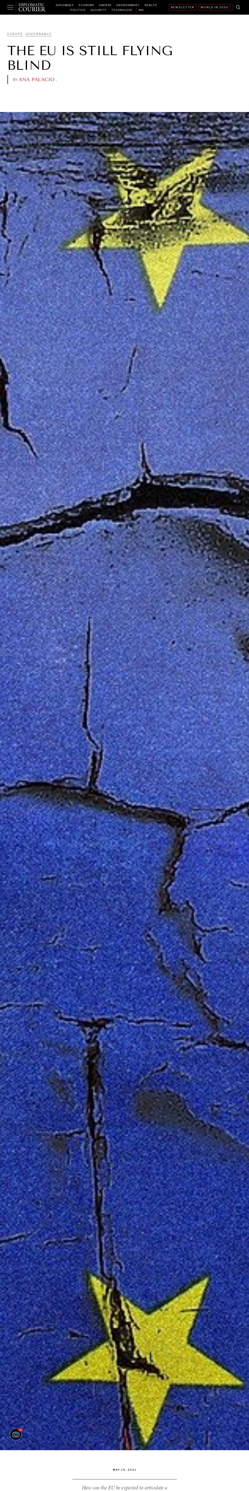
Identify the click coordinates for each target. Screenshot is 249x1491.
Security (98, 10)
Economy (86, 5)
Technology (121, 10)
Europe (15, 34)
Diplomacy (65, 5)
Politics (78, 10)
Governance (39, 34)
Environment (128, 5)
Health (151, 5)
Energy (105, 5)
